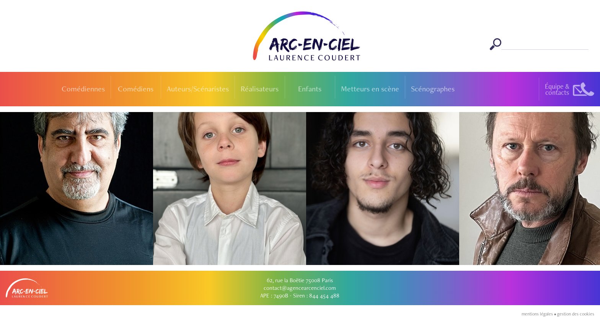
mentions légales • (539, 314)
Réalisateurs (260, 89)
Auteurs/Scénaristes (198, 89)
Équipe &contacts (557, 89)
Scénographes (433, 89)
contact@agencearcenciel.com (300, 288)
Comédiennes (83, 89)
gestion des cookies (575, 314)
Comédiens (135, 89)
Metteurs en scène (370, 89)
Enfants (309, 89)
